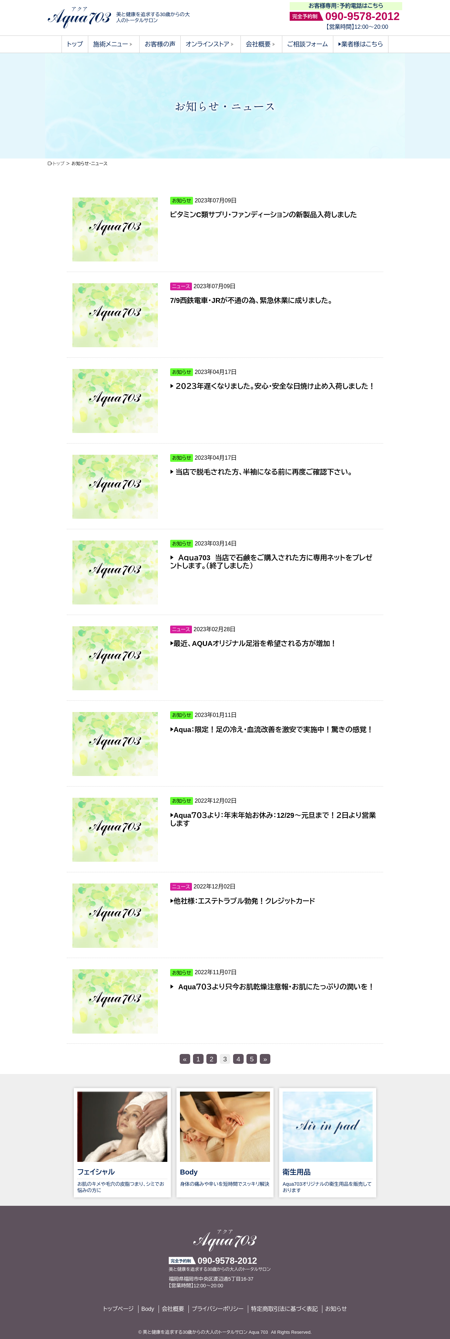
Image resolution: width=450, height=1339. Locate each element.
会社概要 (258, 44)
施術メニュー (110, 44)
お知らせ (336, 1309)
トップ (75, 44)
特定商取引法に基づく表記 (284, 1309)
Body (147, 1309)
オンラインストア (207, 44)
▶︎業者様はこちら (360, 44)
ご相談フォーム (307, 44)
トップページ (118, 1309)
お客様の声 (160, 44)
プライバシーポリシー (218, 1309)
